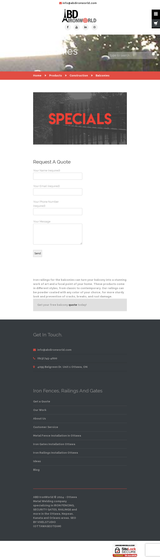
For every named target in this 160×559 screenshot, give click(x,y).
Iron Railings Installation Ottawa (55, 452)
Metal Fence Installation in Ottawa (57, 435)
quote (73, 304)
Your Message (48, 232)
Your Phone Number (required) (48, 207)
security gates (45, 509)
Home (37, 75)
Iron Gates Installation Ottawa (54, 444)
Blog (36, 469)
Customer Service (45, 427)
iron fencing (64, 505)
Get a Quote (41, 401)
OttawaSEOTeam (47, 526)
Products (55, 75)
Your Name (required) (48, 174)
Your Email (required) (48, 190)
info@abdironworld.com (79, 3)
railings (64, 509)
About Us (39, 418)
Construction (79, 75)
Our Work (39, 410)
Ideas (37, 461)
